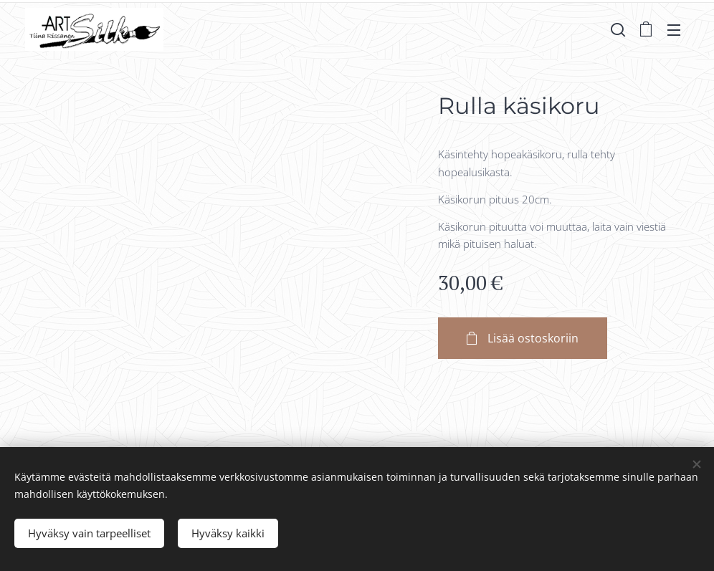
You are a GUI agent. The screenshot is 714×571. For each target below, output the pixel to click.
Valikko (673, 30)
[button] (618, 29)
